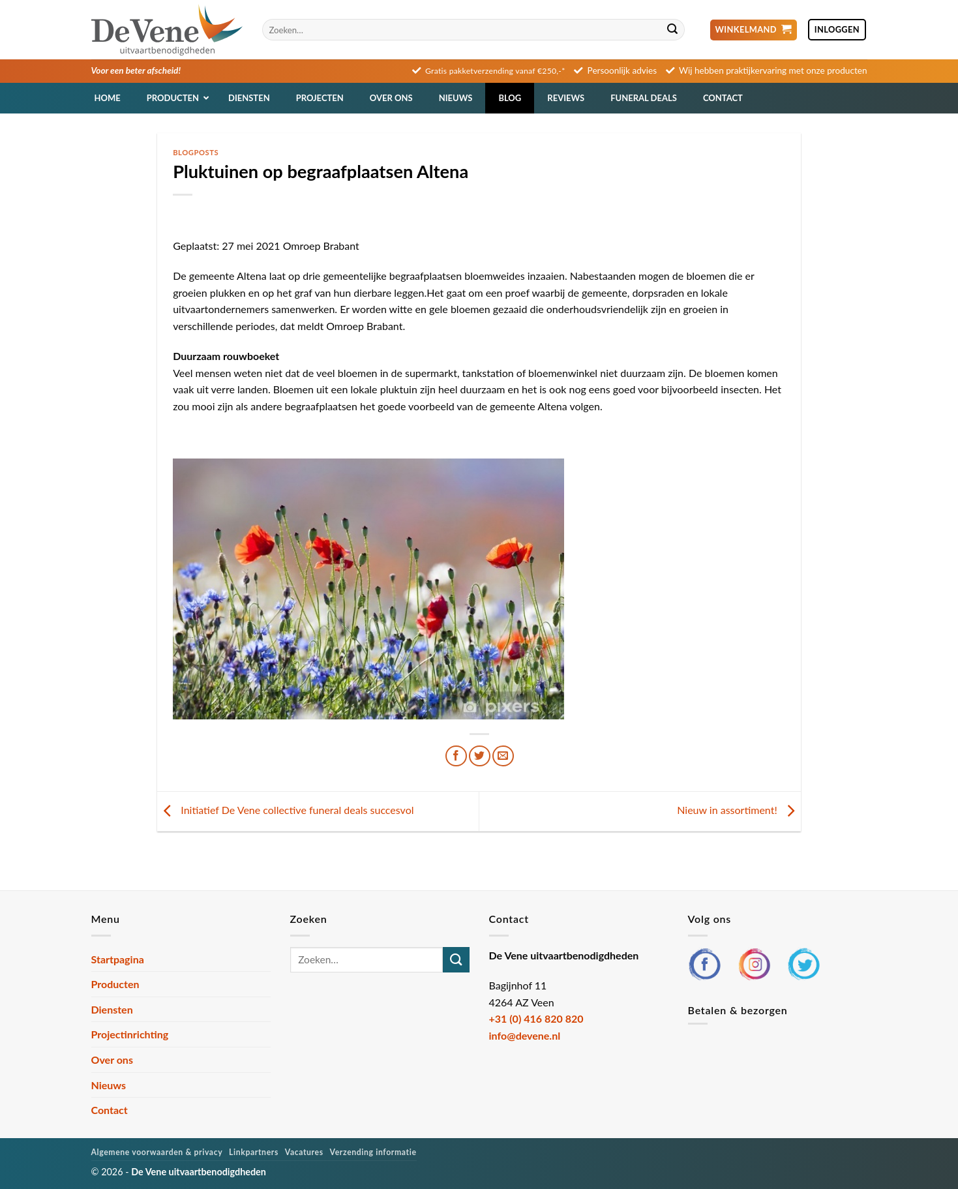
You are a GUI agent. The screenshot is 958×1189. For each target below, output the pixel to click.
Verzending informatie (373, 1152)
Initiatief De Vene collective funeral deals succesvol (285, 810)
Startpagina (117, 959)
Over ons (112, 1059)
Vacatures (304, 1152)
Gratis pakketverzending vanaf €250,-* (495, 71)
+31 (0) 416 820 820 (536, 1018)
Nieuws (109, 1085)
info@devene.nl (525, 1035)
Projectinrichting (130, 1034)
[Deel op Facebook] (456, 756)
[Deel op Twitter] (479, 756)
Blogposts (195, 152)
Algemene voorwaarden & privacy (157, 1152)
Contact (109, 1110)
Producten (115, 984)
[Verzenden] (673, 30)
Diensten (112, 1009)
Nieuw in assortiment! (739, 810)
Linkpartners (253, 1152)
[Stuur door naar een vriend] (503, 756)
